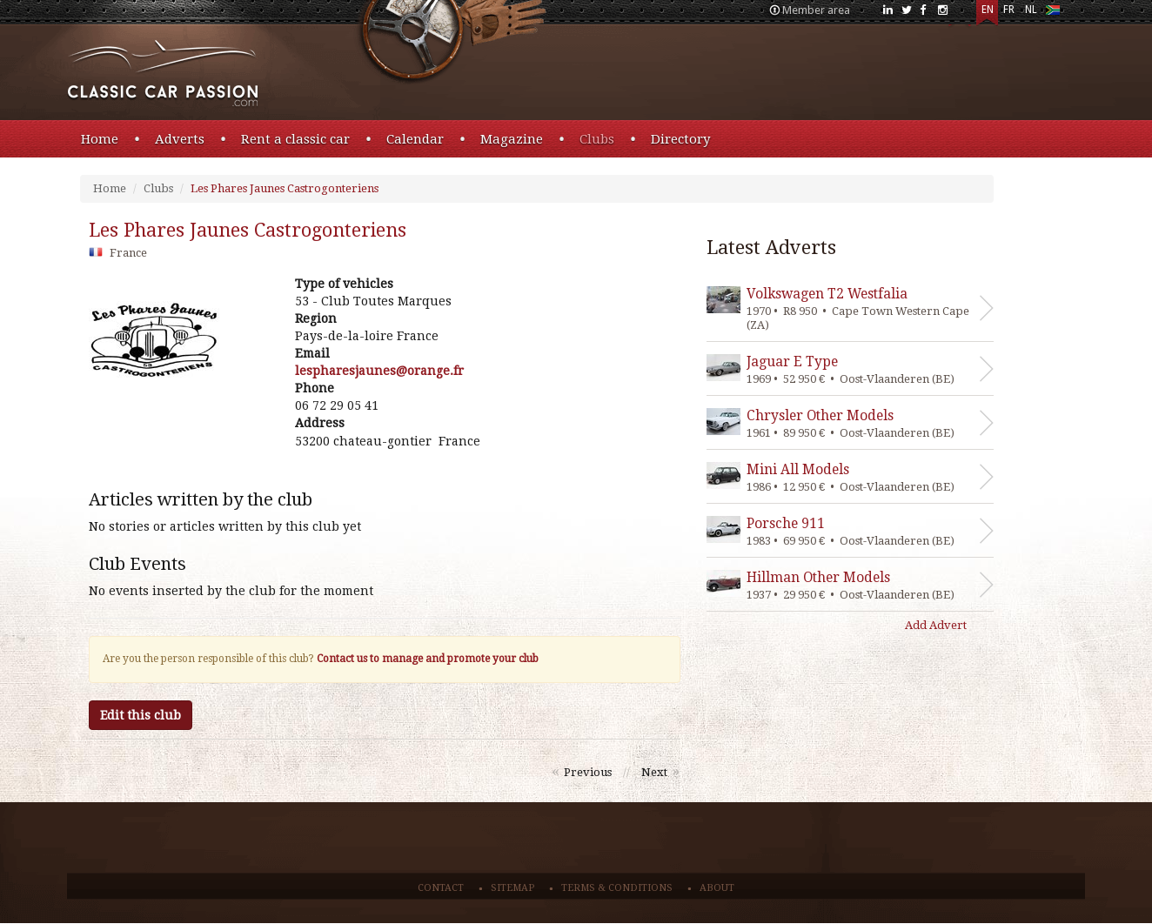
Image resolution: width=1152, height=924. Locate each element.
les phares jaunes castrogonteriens (247, 230)
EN (987, 9)
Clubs (596, 139)
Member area (816, 10)
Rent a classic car (295, 139)
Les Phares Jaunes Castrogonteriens (284, 188)
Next (654, 772)
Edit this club (140, 715)
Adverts (179, 139)
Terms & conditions (617, 888)
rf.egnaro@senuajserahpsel (379, 371)
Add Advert (936, 625)
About (717, 888)
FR (1009, 9)
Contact (441, 888)
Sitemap (512, 888)
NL (1031, 9)
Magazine (511, 139)
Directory (680, 139)
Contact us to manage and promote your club (428, 659)
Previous (588, 772)
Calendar (415, 139)
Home (99, 139)
